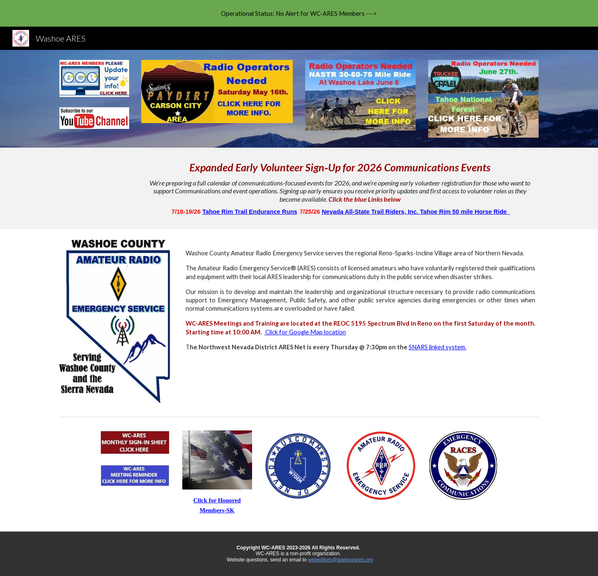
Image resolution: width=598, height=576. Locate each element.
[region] (299, 13)
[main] (340, 188)
